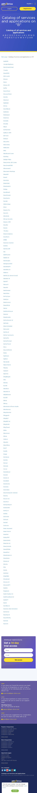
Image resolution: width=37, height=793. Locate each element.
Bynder (6, 201)
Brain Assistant (8, 528)
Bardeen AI (7, 278)
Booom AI (6, 498)
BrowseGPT (7, 585)
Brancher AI (7, 543)
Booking (6, 156)
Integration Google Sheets (9, 728)
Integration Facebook (7, 730)
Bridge (5, 189)
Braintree (6, 117)
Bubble (6, 588)
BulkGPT (6, 599)
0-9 (31, 38)
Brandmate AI (8, 555)
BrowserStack (8, 94)
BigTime (6, 373)
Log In (9, 8)
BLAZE (5, 397)
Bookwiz (6, 486)
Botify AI (6, 510)
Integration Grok (6, 746)
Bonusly (6, 466)
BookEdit (6, 480)
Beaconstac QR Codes (10, 162)
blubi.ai (6, 439)
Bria (5, 567)
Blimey (5, 403)
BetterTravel (7, 344)
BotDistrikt (7, 507)
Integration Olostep (7, 743)
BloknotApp (7, 204)
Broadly (6, 123)
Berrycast (6, 329)
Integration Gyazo (6, 744)
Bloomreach (7, 168)
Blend (5, 400)
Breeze (6, 79)
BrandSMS (6, 73)
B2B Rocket (7, 254)
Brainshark (6, 183)
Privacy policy (5, 756)
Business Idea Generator (11, 608)
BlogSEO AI (7, 421)
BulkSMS (6, 61)
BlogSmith (6, 424)
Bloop (5, 436)
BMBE (5, 239)
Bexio (5, 82)
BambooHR (7, 248)
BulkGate (6, 111)
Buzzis (5, 228)
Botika (5, 513)
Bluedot (6, 442)
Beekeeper (7, 114)
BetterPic (6, 338)
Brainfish (6, 534)
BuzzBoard (7, 192)
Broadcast (7, 579)
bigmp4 (6, 370)
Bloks (5, 430)
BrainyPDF (6, 537)
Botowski (6, 516)
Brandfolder (7, 549)
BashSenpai (7, 290)
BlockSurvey (7, 409)
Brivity (5, 106)
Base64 (6, 287)
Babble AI (6, 257)
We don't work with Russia (9, 760)
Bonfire (6, 460)
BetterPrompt (8, 341)
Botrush (6, 519)
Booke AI (6, 477)
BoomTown (7, 91)
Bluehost (6, 100)
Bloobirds (6, 216)
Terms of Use (5, 754)
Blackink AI (7, 391)
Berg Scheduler (8, 326)
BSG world (6, 76)
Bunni (5, 602)
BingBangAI (7, 376)
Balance (6, 272)
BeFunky (6, 323)
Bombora (6, 457)
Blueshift (6, 174)
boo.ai (5, 469)
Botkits (6, 245)
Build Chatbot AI (8, 594)
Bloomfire (6, 141)
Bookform (6, 236)
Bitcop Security (8, 219)
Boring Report (8, 504)
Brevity (6, 564)
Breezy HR (6, 85)
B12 (4, 251)
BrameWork (7, 540)
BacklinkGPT (7, 266)
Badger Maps (7, 159)
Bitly (5, 150)
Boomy (6, 495)
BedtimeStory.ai (8, 311)
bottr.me (6, 525)
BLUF (5, 448)
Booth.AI (6, 501)
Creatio (6, 70)
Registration (28, 8)
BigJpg (6, 367)
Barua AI (6, 284)
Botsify (6, 97)
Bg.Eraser (6, 355)
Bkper (5, 126)
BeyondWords (8, 350)
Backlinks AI (7, 269)
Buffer (5, 88)
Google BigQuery (8, 64)
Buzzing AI (7, 614)
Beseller (6, 225)
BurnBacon (7, 605)
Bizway (6, 382)
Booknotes (7, 483)
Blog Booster (7, 412)
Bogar (5, 454)
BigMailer (6, 103)
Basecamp (7, 144)
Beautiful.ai (7, 305)
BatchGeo (6, 293)
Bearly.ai (6, 299)
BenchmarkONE (8, 165)
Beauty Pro (7, 210)
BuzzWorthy (7, 617)
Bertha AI (6, 332)
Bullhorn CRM (7, 132)
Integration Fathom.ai (7, 741)
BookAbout (7, 472)
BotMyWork (7, 129)
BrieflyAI (6, 573)
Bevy (5, 347)
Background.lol (8, 263)
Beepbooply (7, 317)
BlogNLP (6, 418)
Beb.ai (5, 308)
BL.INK (5, 385)
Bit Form (6, 135)
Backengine (7, 260)
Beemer (6, 314)
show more (4, 736)
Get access (18, 660)
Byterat (6, 620)
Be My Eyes (7, 296)
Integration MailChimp (7, 734)
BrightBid (6, 576)
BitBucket (6, 147)
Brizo (5, 207)
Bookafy (6, 120)
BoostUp (6, 180)
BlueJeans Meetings (9, 171)
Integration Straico (6, 747)
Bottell (5, 522)
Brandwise (6, 558)
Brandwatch (7, 186)
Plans (2, 759)
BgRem (6, 358)
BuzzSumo (7, 198)
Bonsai (5, 463)
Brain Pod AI (7, 531)
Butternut (6, 611)
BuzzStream (7, 195)
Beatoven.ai (7, 302)
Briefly (5, 570)
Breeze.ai (6, 561)
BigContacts (7, 364)
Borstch (6, 213)
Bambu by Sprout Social (11, 275)
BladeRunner (7, 394)
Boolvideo (6, 489)
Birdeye (6, 138)
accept (15, 790)
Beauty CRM (7, 222)
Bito (5, 379)
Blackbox (6, 388)
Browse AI (6, 582)
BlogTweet (7, 427)
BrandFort (6, 552)
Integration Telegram (7, 731)
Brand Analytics (8, 233)
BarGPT (6, 281)
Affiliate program (6, 757)
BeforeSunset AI (8, 320)
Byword (6, 623)
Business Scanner (9, 242)
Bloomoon (7, 433)
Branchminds (7, 546)
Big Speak (6, 361)
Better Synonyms (9, 335)
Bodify (5, 451)
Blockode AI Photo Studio (11, 406)
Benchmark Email (8, 67)
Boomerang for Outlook (10, 492)
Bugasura (6, 591)
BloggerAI (6, 415)
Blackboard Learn (9, 153)
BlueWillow (7, 445)
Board (5, 177)
